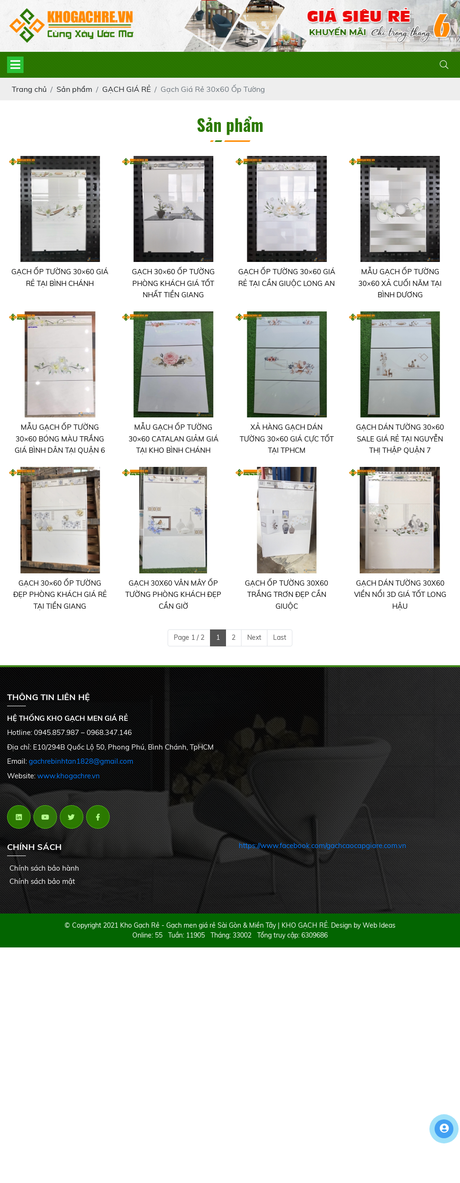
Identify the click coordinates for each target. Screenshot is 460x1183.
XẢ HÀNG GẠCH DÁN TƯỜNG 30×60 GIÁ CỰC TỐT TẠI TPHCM (287, 439)
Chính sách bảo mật (42, 881)
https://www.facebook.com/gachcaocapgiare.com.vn (322, 845)
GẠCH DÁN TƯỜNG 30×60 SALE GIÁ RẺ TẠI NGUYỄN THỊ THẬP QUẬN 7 (400, 439)
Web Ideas (379, 925)
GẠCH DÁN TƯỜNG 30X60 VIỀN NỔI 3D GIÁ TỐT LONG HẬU (400, 595)
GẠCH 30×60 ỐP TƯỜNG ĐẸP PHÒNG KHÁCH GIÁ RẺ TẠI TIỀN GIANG (60, 595)
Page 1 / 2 (189, 637)
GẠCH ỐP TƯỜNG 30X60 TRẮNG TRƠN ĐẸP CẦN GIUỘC (286, 595)
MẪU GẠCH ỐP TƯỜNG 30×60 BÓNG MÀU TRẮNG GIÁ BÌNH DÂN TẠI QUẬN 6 (60, 439)
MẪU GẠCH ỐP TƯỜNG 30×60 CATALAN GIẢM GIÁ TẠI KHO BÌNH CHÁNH (173, 439)
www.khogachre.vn (68, 775)
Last (279, 637)
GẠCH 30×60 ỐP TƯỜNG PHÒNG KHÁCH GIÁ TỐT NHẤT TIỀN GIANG (173, 283)
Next (254, 637)
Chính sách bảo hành (44, 868)
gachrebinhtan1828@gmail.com (81, 761)
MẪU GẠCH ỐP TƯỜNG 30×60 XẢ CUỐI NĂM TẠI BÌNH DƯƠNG (400, 283)
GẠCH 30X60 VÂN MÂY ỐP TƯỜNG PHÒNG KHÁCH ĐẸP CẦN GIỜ (173, 595)
